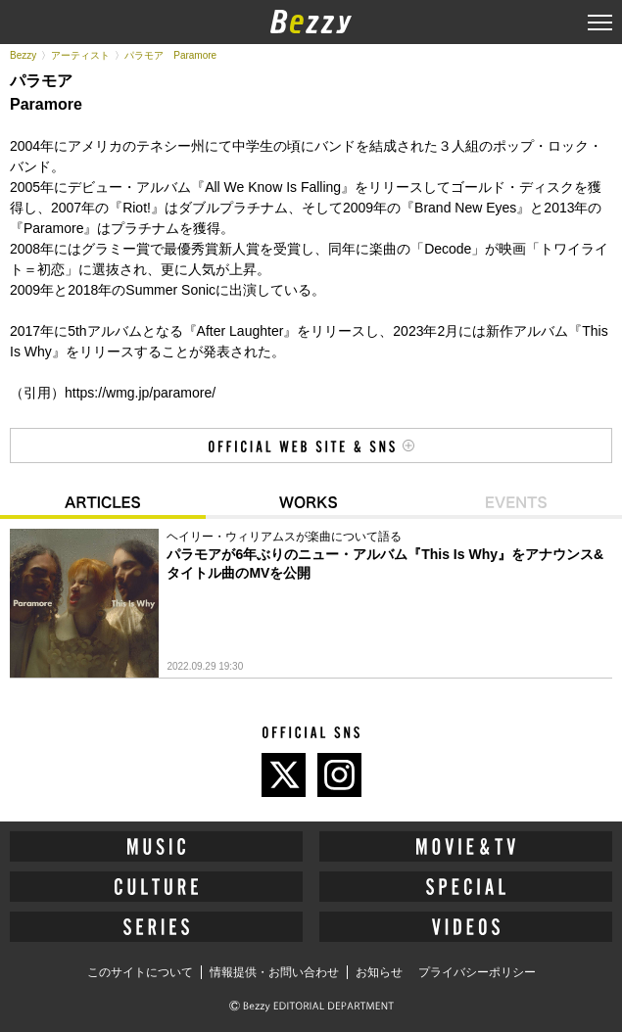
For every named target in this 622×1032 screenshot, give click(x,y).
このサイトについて (140, 972)
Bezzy (23, 55)
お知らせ (379, 972)
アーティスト (80, 55)
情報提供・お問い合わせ (274, 972)
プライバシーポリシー (477, 972)
